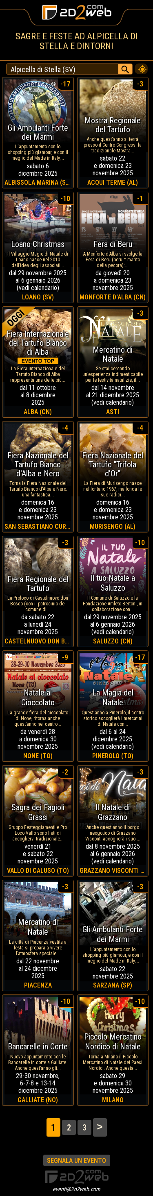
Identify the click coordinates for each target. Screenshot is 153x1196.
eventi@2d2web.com (76, 1189)
